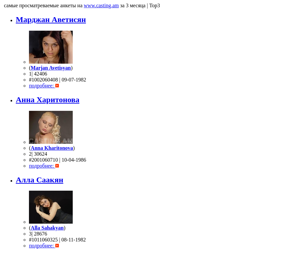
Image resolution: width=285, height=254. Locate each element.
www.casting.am (101, 5)
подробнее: (42, 85)
